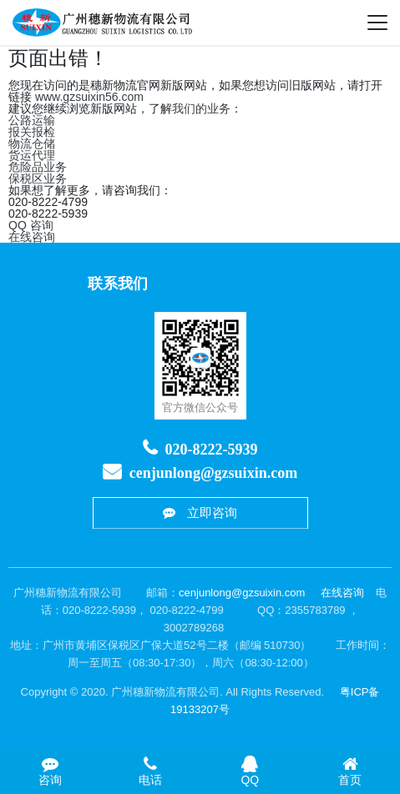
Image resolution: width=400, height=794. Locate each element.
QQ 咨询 (30, 225)
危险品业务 (37, 166)
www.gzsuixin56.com (89, 96)
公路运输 (31, 120)
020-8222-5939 (211, 449)
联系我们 (118, 283)
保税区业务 (37, 178)
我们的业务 (201, 108)
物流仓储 (31, 143)
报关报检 (31, 131)
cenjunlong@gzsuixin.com (213, 472)
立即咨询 (200, 513)
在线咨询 (31, 237)
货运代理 (31, 155)
